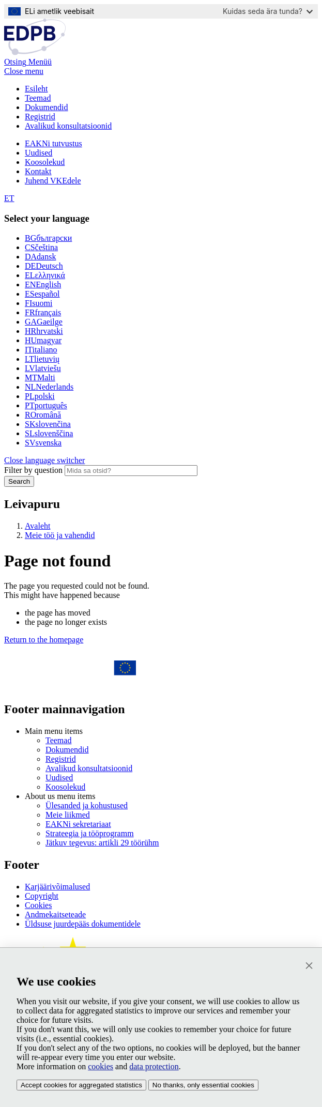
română (43, 414)
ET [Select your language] (9, 198)
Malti (40, 377)
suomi (38, 303)
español (42, 293)
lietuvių (42, 359)
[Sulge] (309, 965)
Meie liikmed (67, 814)
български (48, 238)
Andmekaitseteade (55, 914)
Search (19, 481)
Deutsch (44, 266)
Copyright (41, 895)
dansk (40, 256)
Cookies (38, 905)
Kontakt (38, 171)
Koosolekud (45, 162)
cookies (100, 1066)
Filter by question (33, 470)
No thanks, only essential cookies (203, 1085)
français (43, 312)
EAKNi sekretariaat (78, 824)
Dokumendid (46, 107)
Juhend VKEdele (53, 180)
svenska (43, 442)
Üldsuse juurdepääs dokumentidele (83, 923)
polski (40, 396)
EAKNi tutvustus (53, 143)
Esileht (36, 88)
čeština (41, 247)
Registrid (40, 116)
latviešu (43, 368)
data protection (154, 1066)
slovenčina (48, 424)
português (46, 405)
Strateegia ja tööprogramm (89, 833)
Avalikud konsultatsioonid (68, 125)
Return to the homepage (43, 639)
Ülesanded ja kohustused (86, 805)
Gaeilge (44, 321)
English (43, 284)
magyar (43, 340)
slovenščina (49, 433)
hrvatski (44, 331)
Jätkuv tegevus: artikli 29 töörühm (102, 842)
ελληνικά (45, 275)
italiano (41, 349)
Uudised (38, 152)
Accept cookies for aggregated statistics (81, 1085)
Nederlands (49, 386)
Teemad (38, 98)
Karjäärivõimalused (57, 886)
